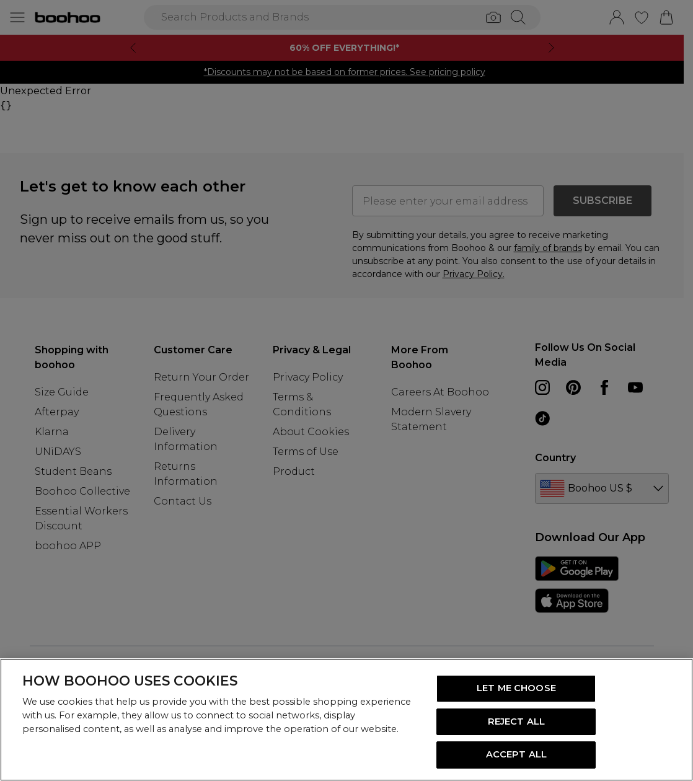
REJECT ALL (516, 721)
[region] (346, 719)
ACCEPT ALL (516, 754)
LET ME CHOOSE (516, 688)
